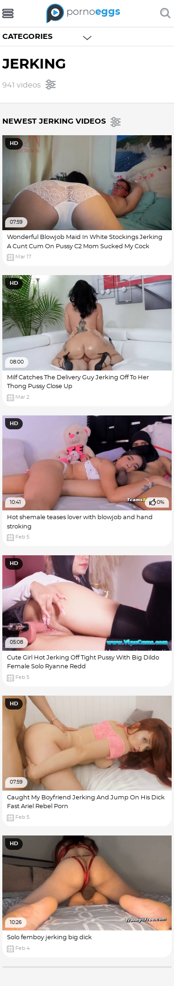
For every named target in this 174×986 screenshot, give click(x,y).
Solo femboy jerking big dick (49, 938)
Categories (27, 36)
